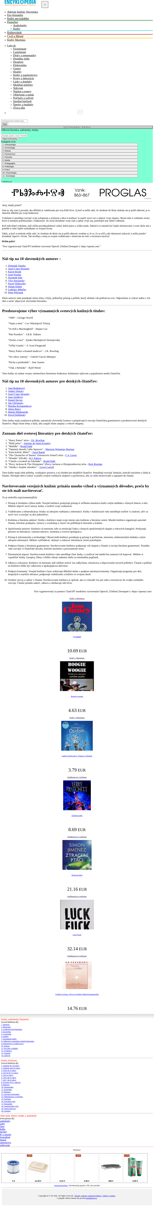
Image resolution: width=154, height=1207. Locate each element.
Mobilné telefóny (23, 84)
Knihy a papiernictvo (25, 75)
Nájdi (4, 124)
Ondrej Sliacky (16, 391)
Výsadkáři (77, 637)
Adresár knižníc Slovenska (22, 11)
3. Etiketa (6, 151)
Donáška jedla (21, 58)
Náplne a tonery (22, 91)
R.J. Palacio (35, 458)
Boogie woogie (77, 696)
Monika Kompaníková (19, 406)
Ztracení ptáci (77, 875)
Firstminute (19, 48)
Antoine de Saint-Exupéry (37, 443)
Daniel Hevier (15, 400)
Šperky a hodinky (23, 104)
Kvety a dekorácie (23, 78)
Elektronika (20, 65)
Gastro (17, 68)
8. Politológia (8, 166)
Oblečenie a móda (23, 94)
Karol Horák (14, 271)
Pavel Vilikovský (17, 283)
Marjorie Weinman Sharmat (59, 449)
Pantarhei (12, 22)
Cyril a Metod (15, 36)
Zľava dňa (19, 107)
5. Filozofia (7, 157)
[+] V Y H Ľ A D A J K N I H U (77, 127)
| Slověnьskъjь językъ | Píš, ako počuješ (77, 1186)
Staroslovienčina (61, 1185)
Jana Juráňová (15, 397)
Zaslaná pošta (77, 815)
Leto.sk (11, 45)
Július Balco (14, 409)
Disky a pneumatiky (24, 55)
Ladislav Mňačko (17, 289)
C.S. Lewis (71, 455)
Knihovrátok (14, 32)
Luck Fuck (77, 935)
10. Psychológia (9, 173)
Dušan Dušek (15, 286)
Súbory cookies (109, 1196)
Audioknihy (20, 25)
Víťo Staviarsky (16, 280)
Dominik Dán (15, 277)
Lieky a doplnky (22, 81)
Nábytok (18, 88)
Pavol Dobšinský (17, 415)
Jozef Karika (14, 274)
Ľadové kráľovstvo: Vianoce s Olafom (77, 756)
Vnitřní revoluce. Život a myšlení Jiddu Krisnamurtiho (77, 994)
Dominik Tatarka (17, 265)
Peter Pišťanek (15, 292)
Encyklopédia (15, 15)
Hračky (17, 71)
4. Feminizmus (8, 154)
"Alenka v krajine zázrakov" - (24, 467)
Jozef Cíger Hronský (18, 268)
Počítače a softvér (23, 98)
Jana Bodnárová (16, 388)
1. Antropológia (9, 144)
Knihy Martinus (16, 39)
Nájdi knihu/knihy (9, 139)
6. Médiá (6, 160)
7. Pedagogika (8, 163)
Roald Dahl (26, 446)
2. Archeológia (8, 148)
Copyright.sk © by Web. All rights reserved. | (56, 1196)
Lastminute (19, 52)
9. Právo (6, 170)
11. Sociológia (8, 176)
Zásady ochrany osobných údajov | (89, 1196)
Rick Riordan (95, 464)
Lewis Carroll (47, 467)
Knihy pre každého (18, 18)
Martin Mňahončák (18, 412)
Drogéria (18, 61)
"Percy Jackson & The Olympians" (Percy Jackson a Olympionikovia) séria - (48, 464)
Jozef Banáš (38, 452)
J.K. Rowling (38, 440)
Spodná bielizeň (22, 101)
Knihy (16, 28)
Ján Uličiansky (15, 403)
